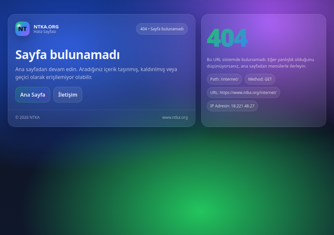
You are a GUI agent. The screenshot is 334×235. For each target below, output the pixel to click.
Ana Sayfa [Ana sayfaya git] (32, 94)
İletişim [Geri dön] (68, 94)
